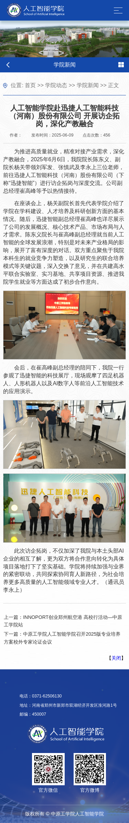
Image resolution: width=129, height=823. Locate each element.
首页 (30, 85)
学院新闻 (88, 85)
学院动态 (56, 85)
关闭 (116, 658)
